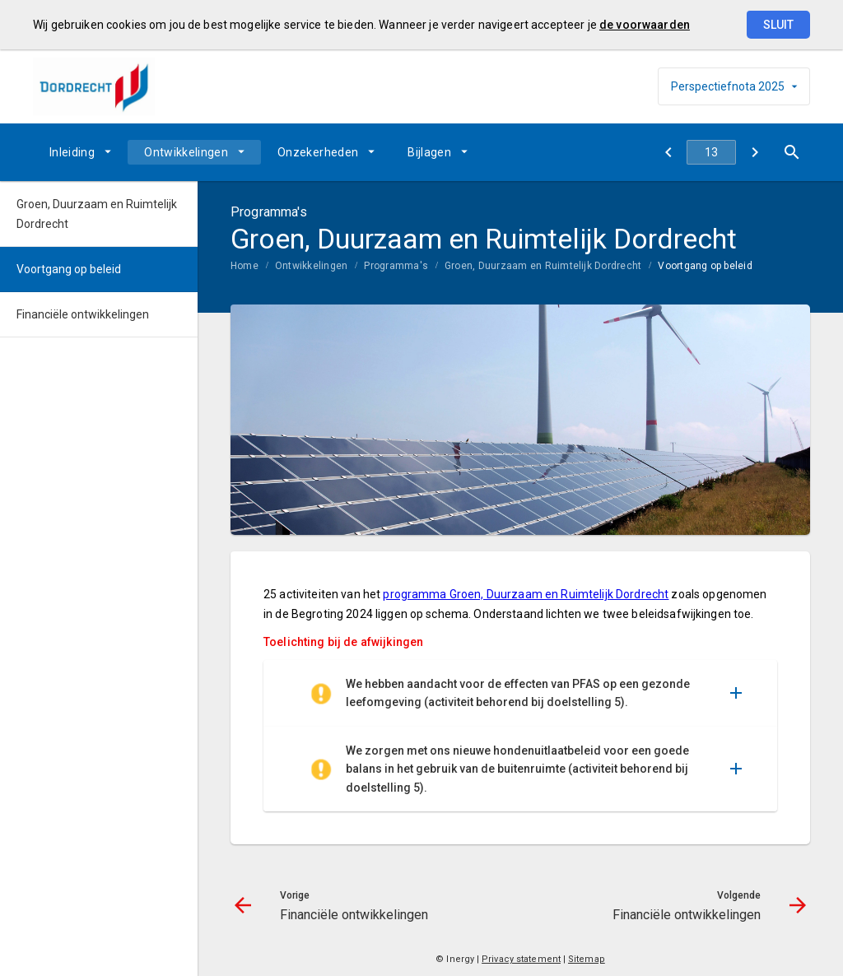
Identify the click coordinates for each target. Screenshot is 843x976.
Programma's (396, 266)
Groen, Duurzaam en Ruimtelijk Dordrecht (543, 266)
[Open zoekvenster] (791, 152)
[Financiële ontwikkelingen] (668, 152)
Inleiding (72, 152)
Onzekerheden (317, 152)
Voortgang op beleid (705, 266)
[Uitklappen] (736, 693)
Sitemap (586, 959)
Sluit (778, 24)
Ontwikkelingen (186, 152)
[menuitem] (80, 152)
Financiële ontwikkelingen (82, 314)
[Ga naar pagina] (711, 152)
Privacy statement (521, 959)
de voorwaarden (644, 24)
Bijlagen (429, 152)
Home (244, 266)
